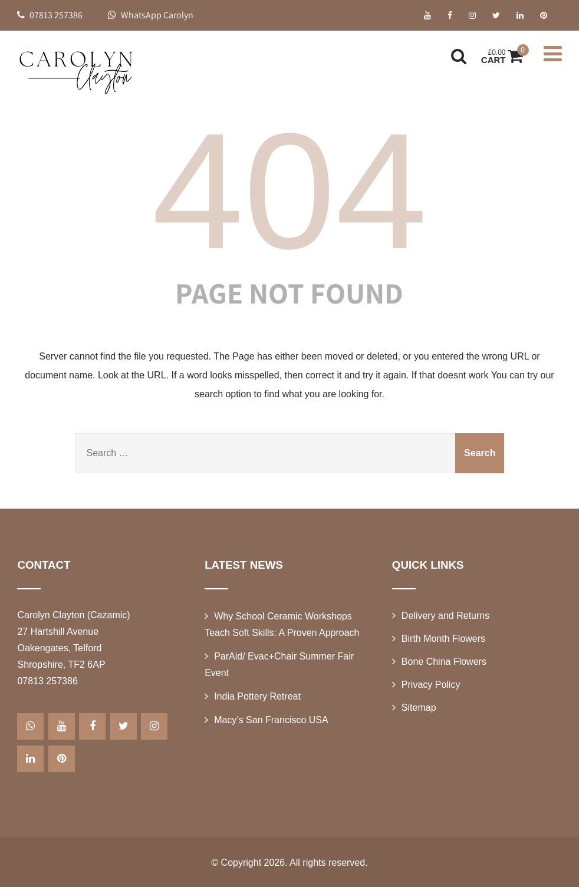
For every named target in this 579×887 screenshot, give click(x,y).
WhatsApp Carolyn (150, 15)
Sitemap (419, 708)
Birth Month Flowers (443, 639)
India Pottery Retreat (257, 696)
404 (289, 191)
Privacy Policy (431, 685)
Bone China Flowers (444, 662)
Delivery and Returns (445, 616)
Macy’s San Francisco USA (271, 720)
